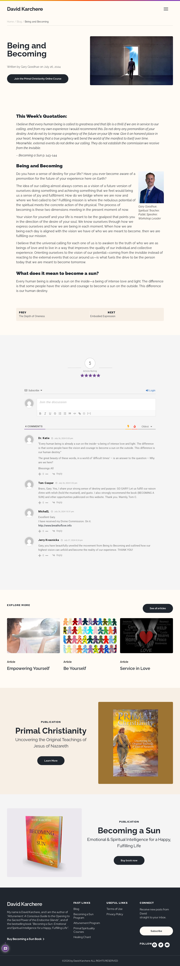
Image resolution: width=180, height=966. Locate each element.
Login (150, 390)
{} (84, 413)
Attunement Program (86, 923)
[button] (166, 9)
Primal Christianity (50, 730)
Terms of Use (115, 909)
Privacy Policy (115, 914)
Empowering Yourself (28, 668)
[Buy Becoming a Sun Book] (44, 939)
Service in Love (135, 668)
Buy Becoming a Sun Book (24, 939)
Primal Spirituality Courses (84, 930)
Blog (19, 21)
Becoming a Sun (129, 830)
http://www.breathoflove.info (55, 525)
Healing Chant (82, 937)
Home (10, 21)
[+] (89, 413)
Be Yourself (74, 668)
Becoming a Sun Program (83, 916)
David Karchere (25, 9)
